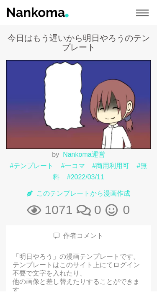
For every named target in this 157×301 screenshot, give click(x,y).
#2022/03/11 (85, 177)
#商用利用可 (110, 165)
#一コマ (73, 165)
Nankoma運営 (84, 154)
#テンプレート (32, 165)
